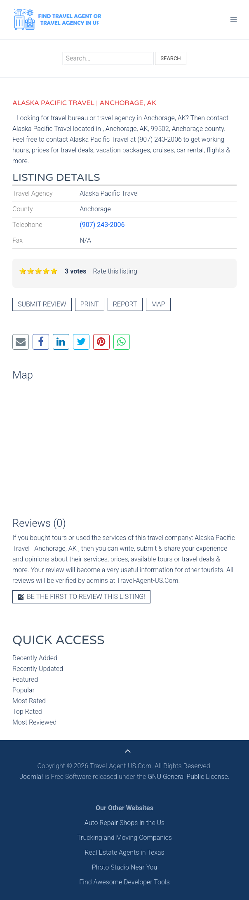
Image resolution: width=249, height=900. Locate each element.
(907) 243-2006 (102, 225)
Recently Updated (37, 669)
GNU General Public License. (189, 777)
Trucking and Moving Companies (124, 838)
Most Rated (29, 701)
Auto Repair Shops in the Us (124, 823)
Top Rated (27, 711)
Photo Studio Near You (124, 867)
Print (89, 304)
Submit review (42, 304)
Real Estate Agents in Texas (124, 852)
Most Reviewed (34, 722)
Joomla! (31, 777)
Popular (23, 690)
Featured (25, 679)
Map (158, 304)
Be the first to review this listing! (81, 597)
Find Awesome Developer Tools (124, 882)
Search (170, 58)
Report (125, 304)
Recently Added (34, 658)
